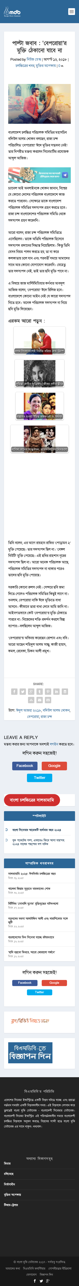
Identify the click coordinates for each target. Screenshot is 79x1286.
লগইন (54, 744)
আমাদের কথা (12, 1269)
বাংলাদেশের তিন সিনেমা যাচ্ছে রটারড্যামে (31, 937)
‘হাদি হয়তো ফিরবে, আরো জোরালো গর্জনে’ (31, 952)
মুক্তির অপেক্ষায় (46, 65)
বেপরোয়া (33, 716)
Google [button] (54, 765)
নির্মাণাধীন (9, 1184)
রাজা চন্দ (46, 716)
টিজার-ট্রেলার (11, 1205)
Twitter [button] (39, 777)
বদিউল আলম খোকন (56, 710)
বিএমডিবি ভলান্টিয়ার (34, 1269)
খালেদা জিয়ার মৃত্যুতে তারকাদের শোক (29, 889)
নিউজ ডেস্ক (34, 59)
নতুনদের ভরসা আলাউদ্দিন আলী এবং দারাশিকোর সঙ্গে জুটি (38, 920)
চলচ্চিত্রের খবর (25, 65)
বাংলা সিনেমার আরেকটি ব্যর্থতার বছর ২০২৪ (36, 830)
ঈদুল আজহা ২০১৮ (28, 710)
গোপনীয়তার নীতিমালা (59, 1269)
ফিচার (7, 1164)
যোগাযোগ (31, 1275)
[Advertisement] (39, 499)
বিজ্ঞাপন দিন (46, 1275)
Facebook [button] (24, 765)
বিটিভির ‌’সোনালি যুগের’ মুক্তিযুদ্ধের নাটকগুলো (33, 904)
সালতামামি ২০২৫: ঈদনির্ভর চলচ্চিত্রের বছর (32, 874)
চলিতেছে (8, 1174)
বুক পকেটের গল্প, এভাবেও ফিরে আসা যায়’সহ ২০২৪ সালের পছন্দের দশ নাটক (38, 842)
